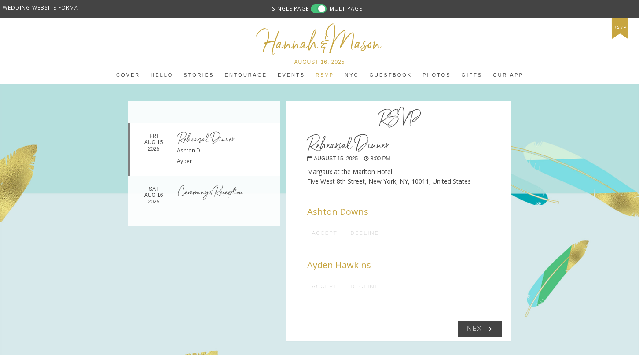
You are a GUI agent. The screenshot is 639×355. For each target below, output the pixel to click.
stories (199, 75)
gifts (472, 75)
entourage (246, 75)
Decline (364, 233)
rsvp (620, 27)
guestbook (391, 75)
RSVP (325, 75)
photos (436, 75)
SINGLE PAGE (290, 8)
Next (480, 328)
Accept (324, 233)
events (291, 75)
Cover (128, 75)
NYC (352, 75)
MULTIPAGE (346, 8)
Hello (162, 75)
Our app (508, 75)
